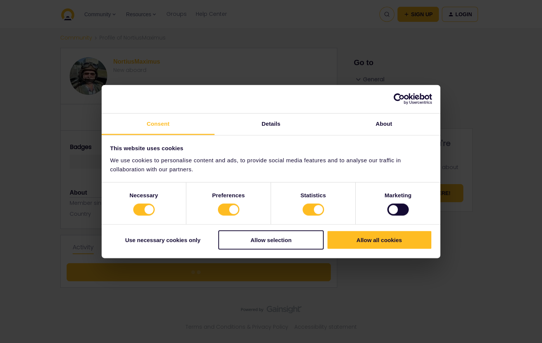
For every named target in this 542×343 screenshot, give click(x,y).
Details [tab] (271, 123)
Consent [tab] (158, 123)
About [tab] (384, 123)
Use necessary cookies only (162, 239)
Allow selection (270, 239)
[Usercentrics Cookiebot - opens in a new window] (399, 99)
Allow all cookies (379, 239)
